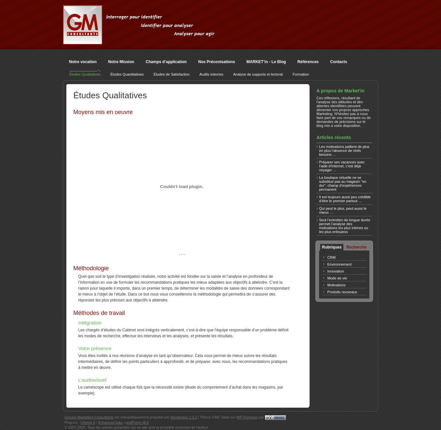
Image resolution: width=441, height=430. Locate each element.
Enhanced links (110, 422)
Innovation (335, 271)
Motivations (336, 285)
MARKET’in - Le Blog (266, 62)
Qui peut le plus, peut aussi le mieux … (342, 210)
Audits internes (211, 74)
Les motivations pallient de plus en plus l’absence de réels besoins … (344, 150)
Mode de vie (337, 278)
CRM (331, 257)
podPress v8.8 (137, 422)
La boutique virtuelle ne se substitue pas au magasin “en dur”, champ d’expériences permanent (342, 183)
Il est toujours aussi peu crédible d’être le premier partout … (345, 199)
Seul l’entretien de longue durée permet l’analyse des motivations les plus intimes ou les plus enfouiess (344, 226)
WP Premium (247, 417)
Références (308, 62)
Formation (301, 74)
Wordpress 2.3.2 (184, 417)
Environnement (339, 264)
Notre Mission (121, 62)
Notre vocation (83, 62)
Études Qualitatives (85, 74)
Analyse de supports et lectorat (258, 74)
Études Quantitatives (127, 74)
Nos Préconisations (216, 62)
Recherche (356, 247)
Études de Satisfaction (171, 74)
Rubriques (331, 247)
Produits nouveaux (342, 292)
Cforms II (88, 422)
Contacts (338, 62)
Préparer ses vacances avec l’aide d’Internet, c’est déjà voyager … (342, 166)
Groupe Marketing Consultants (88, 417)
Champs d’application (166, 62)
